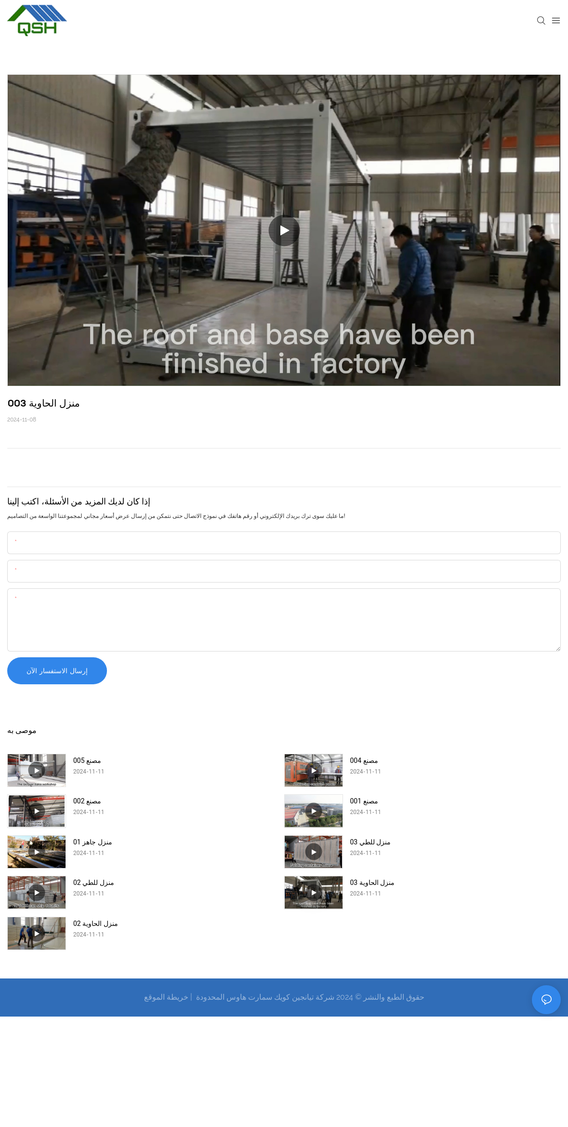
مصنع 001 (364, 801)
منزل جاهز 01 (92, 842)
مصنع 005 (87, 760)
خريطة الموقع (166, 997)
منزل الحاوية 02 (95, 923)
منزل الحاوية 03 (372, 882)
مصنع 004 (364, 760)
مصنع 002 (87, 801)
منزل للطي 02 (93, 882)
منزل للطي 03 (370, 842)
